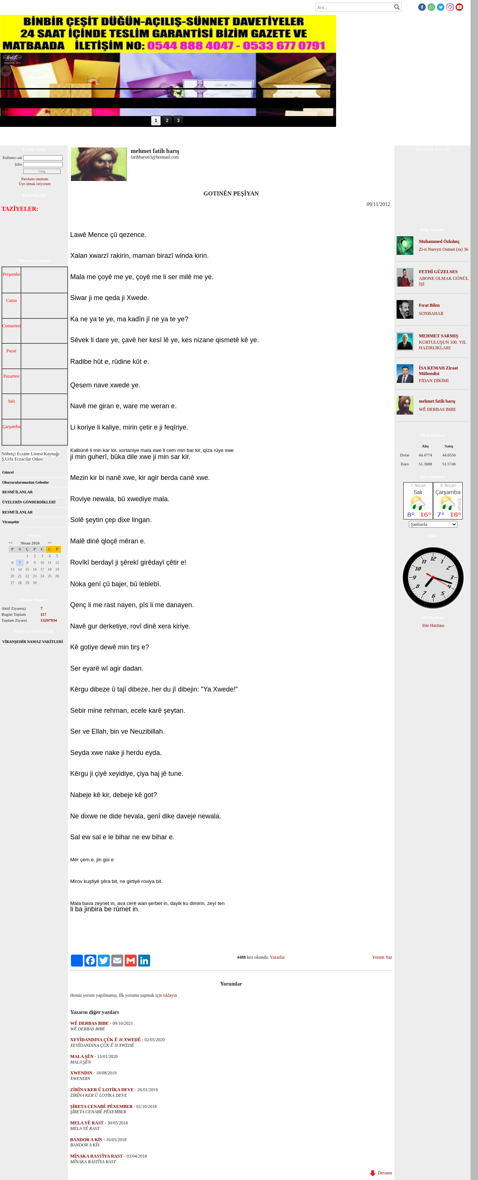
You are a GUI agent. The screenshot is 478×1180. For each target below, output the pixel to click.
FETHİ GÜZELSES (438, 271)
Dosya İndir (94, 136)
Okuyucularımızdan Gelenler (25, 482)
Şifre (18, 164)
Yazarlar (277, 957)
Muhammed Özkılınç (439, 241)
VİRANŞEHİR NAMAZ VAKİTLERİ (32, 642)
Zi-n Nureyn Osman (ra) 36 (443, 249)
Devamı (381, 1173)
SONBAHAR (431, 313)
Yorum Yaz (382, 957)
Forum (69, 136)
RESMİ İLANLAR (17, 492)
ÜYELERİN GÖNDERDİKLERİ (29, 502)
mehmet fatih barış (437, 401)
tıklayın (170, 995)
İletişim (184, 136)
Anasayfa (14, 136)
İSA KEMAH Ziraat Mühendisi (438, 370)
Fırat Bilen (429, 305)
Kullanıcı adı (12, 158)
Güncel (8, 472)
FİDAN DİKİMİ (434, 380)
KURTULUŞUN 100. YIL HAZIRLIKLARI (442, 345)
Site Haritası (433, 625)
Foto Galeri (124, 136)
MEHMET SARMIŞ (438, 335)
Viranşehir (10, 522)
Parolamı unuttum (34, 179)
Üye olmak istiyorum (35, 184)
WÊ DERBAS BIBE (437, 409)
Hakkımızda (42, 136)
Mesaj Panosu (156, 136)
